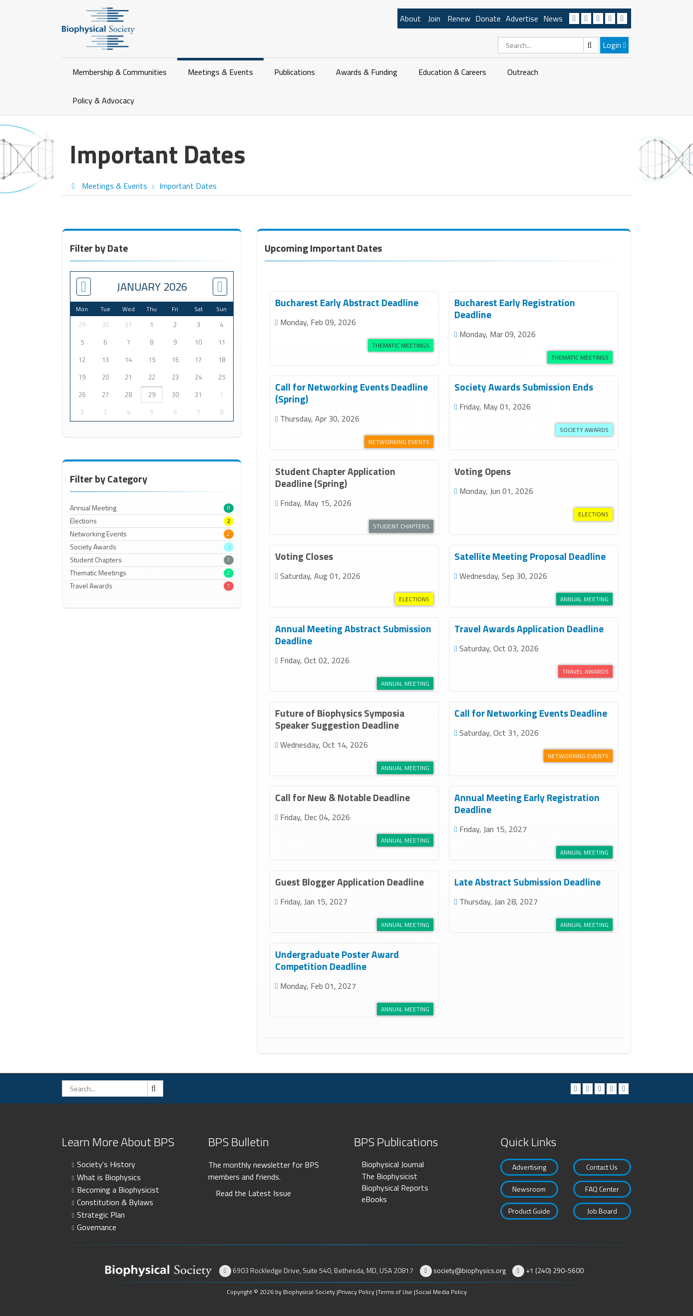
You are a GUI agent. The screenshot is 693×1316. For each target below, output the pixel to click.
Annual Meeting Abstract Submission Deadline (353, 634)
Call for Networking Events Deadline (530, 713)
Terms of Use (394, 1292)
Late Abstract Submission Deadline (527, 882)
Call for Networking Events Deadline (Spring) (351, 393)
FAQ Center (602, 1189)
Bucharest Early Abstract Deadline (346, 302)
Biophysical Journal (392, 1164)
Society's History (106, 1164)
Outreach (522, 72)
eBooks (374, 1199)
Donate (488, 18)
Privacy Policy (356, 1292)
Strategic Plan (101, 1215)
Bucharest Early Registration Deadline (514, 308)
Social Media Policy (441, 1292)
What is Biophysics (109, 1177)
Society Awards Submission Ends (523, 387)
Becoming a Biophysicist (118, 1190)
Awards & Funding (366, 72)
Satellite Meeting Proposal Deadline (530, 556)
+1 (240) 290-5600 (555, 1270)
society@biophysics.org (469, 1270)
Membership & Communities (119, 72)
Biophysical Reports (394, 1188)
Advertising (529, 1167)
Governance (96, 1227)
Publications (294, 72)
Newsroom (529, 1189)
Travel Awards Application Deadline (529, 628)
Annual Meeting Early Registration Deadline (527, 803)
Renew (458, 18)
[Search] (548, 45)
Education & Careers (452, 72)
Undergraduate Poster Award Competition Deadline (337, 960)
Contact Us (602, 1167)
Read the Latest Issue (253, 1193)
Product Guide (529, 1211)
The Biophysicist (389, 1176)
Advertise (522, 18)
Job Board (602, 1211)
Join (434, 18)
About (410, 18)
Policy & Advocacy (103, 100)
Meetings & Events (220, 72)
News (553, 18)
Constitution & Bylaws (115, 1202)
